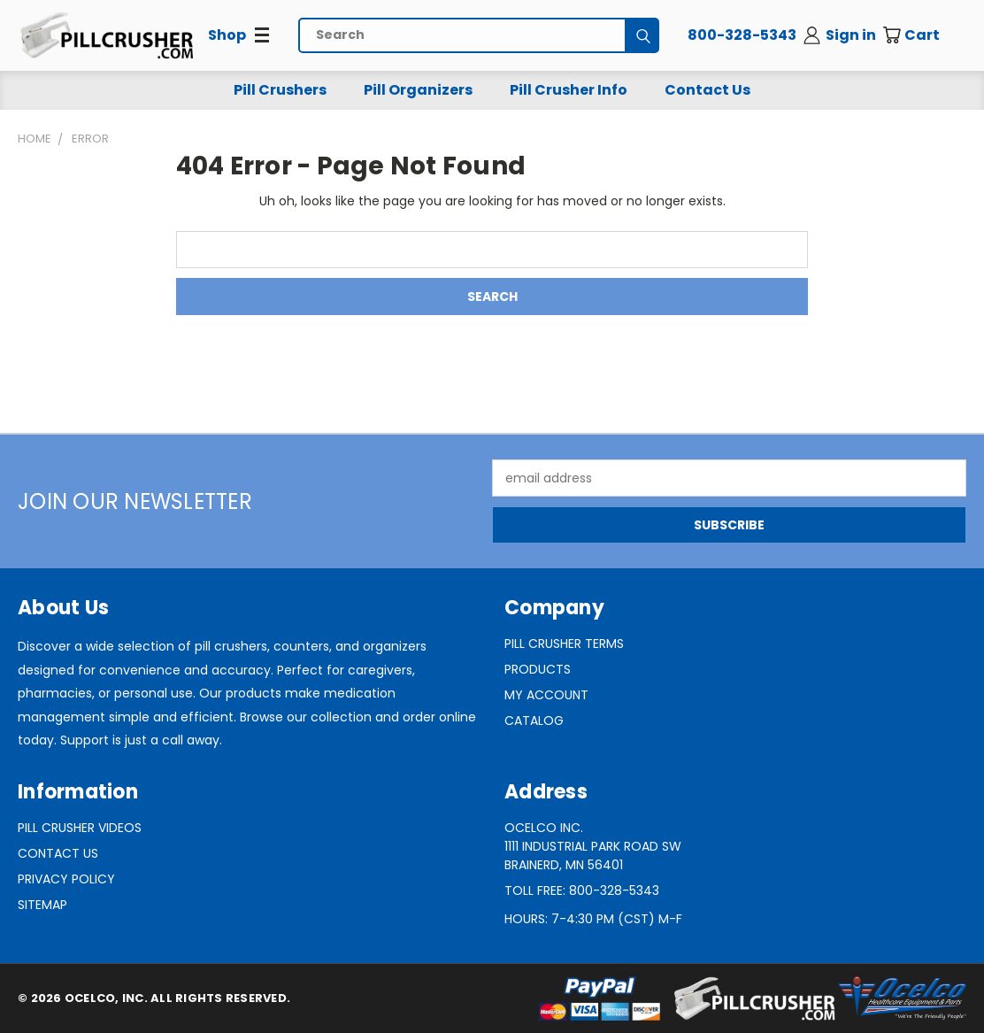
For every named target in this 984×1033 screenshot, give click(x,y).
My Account (546, 695)
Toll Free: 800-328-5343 (581, 890)
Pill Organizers (418, 90)
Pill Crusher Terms (564, 643)
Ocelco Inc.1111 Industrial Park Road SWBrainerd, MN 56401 (592, 846)
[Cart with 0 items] (923, 35)
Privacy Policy (66, 879)
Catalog (534, 720)
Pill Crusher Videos (80, 827)
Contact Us (707, 90)
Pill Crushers (280, 90)
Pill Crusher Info (568, 90)
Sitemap (42, 905)
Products (537, 669)
